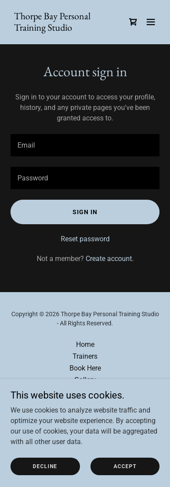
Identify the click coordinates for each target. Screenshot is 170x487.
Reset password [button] (85, 239)
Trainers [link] (85, 356)
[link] (62, 28)
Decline (45, 466)
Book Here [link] (85, 368)
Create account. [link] (110, 258)
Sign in (85, 211)
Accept (125, 466)
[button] (151, 22)
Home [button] (85, 344)
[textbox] (85, 145)
